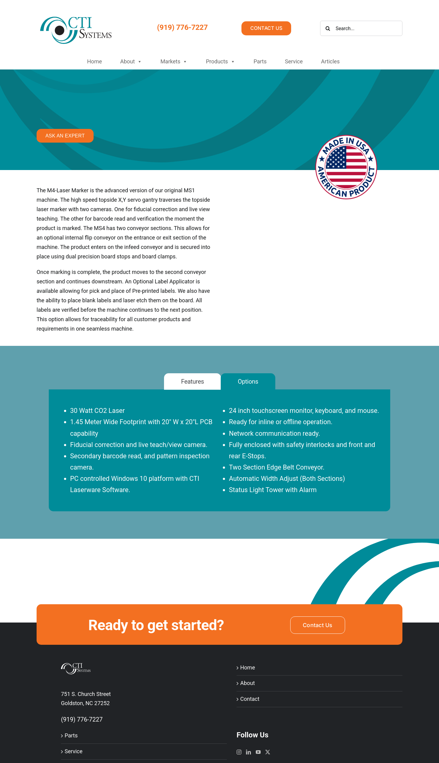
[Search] (327, 28)
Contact (249, 699)
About (131, 61)
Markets (173, 61)
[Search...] (361, 28)
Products (220, 61)
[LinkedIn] (248, 752)
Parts (260, 61)
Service (294, 61)
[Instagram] (239, 752)
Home (94, 61)
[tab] (192, 381)
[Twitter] (267, 752)
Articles (330, 61)
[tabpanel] (219, 458)
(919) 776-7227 (182, 27)
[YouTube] (258, 752)
